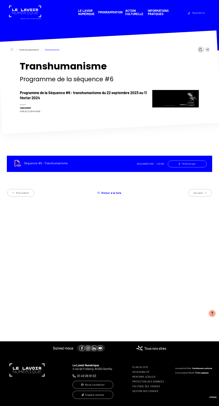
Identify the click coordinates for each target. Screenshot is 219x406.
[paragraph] (90, 346)
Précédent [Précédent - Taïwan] (20, 193)
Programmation (110, 12)
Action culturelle (134, 12)
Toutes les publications (29, 50)
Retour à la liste (109, 193)
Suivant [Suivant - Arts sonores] (200, 193)
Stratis (213, 397)
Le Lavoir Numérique (86, 12)
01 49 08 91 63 (86, 373)
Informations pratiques (158, 12)
